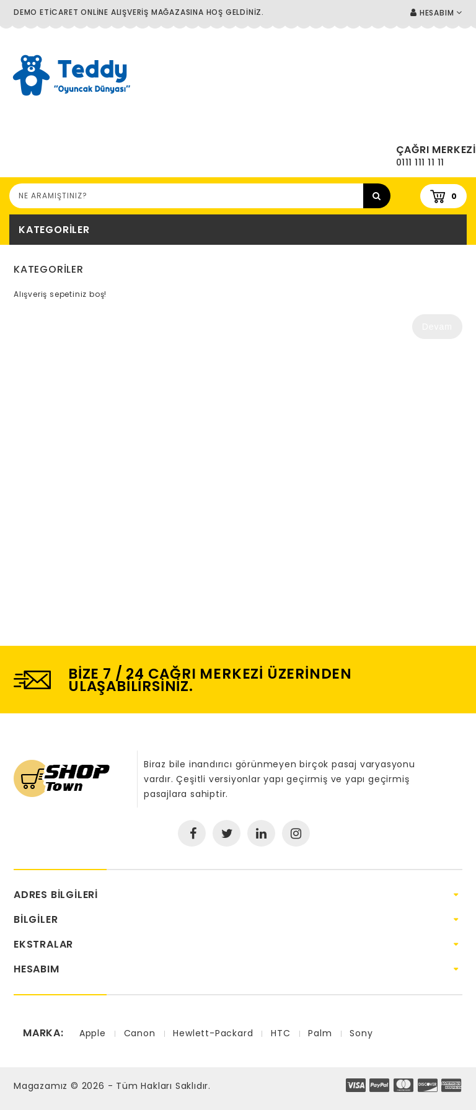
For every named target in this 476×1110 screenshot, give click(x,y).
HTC (280, 1033)
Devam (437, 327)
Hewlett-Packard (213, 1033)
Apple (92, 1033)
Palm (320, 1033)
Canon (140, 1033)
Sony (361, 1033)
